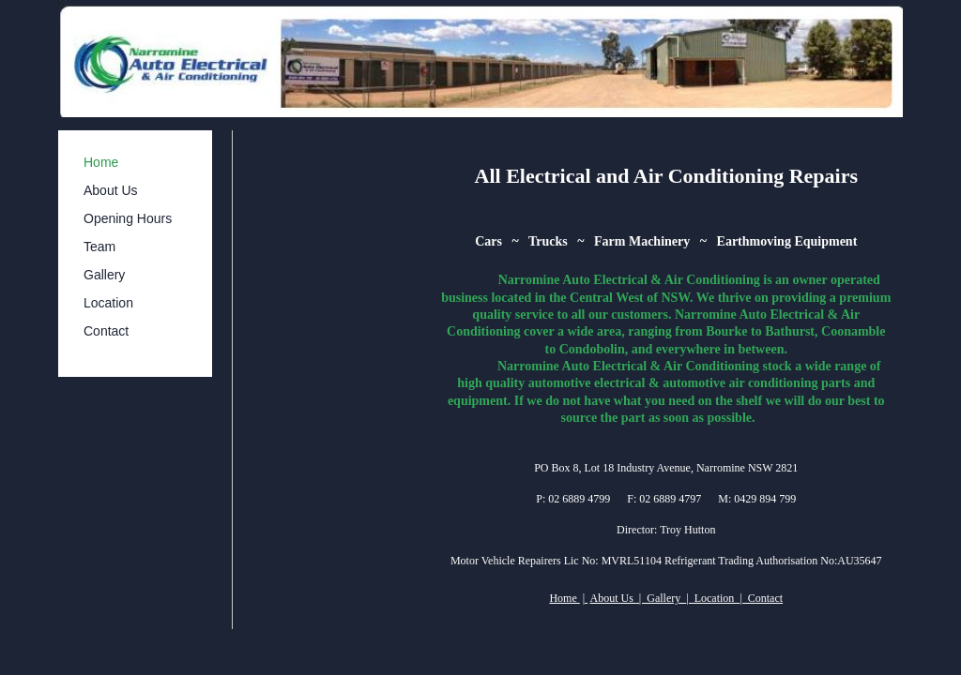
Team (99, 246)
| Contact (761, 598)
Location (108, 302)
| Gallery (661, 598)
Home (101, 162)
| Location (713, 598)
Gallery (104, 274)
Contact (106, 330)
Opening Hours (128, 218)
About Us (111, 190)
